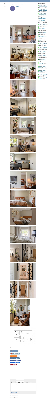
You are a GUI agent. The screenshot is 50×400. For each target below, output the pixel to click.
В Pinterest (14, 364)
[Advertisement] (42, 93)
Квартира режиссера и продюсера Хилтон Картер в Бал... (41, 67)
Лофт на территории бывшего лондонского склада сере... (41, 28)
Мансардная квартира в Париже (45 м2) (42, 14)
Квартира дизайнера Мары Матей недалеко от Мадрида (41, 71)
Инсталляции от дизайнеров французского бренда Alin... (42, 18)
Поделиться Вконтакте (14, 358)
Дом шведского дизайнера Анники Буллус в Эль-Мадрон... (42, 21)
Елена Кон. (40, 5)
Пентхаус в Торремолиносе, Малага (42, 51)
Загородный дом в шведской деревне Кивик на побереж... (42, 10)
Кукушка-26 (40, 24)
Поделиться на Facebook (15, 360)
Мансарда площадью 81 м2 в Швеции (42, 55)
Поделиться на (15, 362)
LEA (39, 17)
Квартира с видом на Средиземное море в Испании (42, 6)
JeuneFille (17, 6)
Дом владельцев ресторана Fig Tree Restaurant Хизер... (42, 25)
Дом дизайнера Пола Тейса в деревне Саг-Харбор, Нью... (42, 44)
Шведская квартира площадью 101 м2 (42, 32)
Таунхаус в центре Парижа (42, 59)
